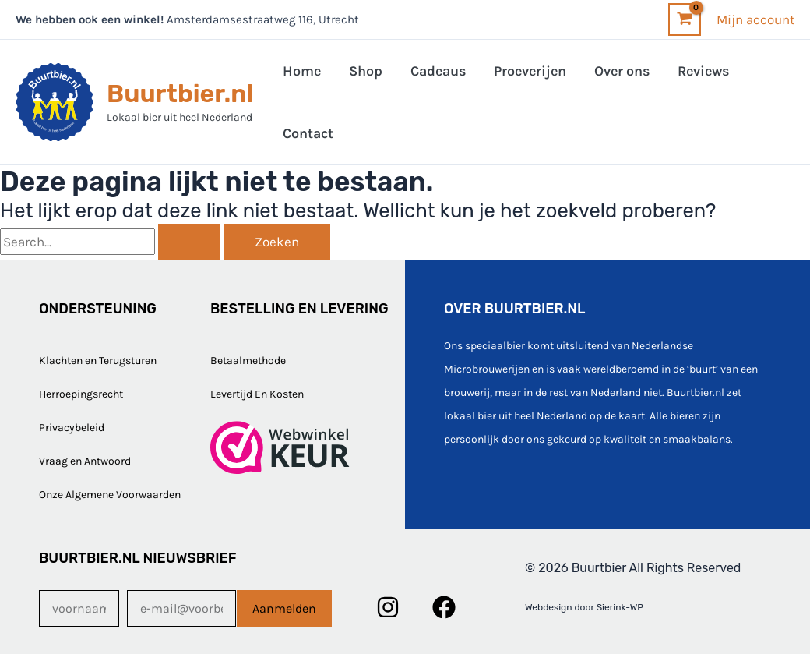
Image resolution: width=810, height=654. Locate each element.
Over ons (622, 71)
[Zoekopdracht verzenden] (189, 242)
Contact (308, 133)
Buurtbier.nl (180, 93)
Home (302, 71)
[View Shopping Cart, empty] (684, 19)
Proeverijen (530, 71)
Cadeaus (438, 71)
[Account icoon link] (755, 19)
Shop (365, 71)
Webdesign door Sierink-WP (584, 607)
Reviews (703, 71)
